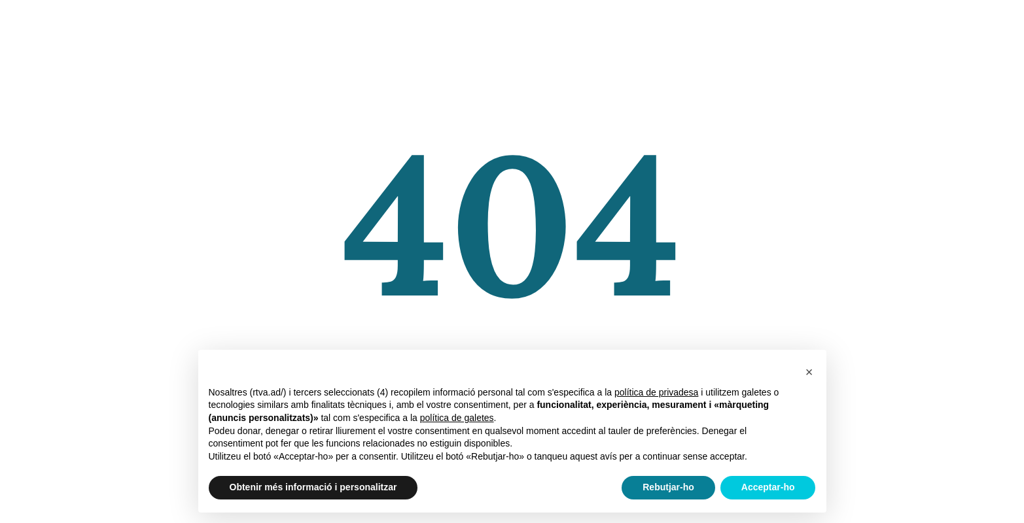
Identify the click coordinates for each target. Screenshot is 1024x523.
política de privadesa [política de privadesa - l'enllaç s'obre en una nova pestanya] (656, 392)
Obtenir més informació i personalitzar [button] (313, 487)
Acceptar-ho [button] (768, 487)
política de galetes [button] (457, 418)
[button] (809, 370)
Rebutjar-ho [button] (668, 487)
